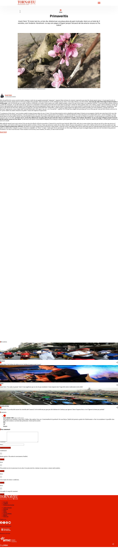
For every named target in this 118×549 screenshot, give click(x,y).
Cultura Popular (7, 509)
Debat (60, 12)
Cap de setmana (7, 515)
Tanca (2, 461)
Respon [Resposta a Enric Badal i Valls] (5, 426)
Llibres (5, 514)
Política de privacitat (8, 507)
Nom (1, 446)
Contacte (5, 505)
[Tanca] (1, 455)
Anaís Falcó (8, 95)
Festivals (5, 511)
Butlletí (5, 517)
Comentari (3, 443)
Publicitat (5, 518)
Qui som (5, 504)
